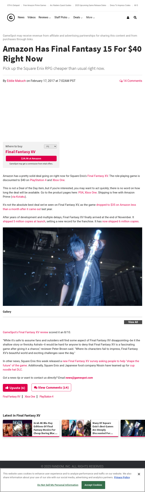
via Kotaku (18, 196)
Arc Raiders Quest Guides (60, 5)
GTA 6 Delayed (13, 5)
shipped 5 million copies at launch (24, 221)
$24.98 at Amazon (31, 158)
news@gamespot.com (79, 377)
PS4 (80, 192)
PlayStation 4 (38, 180)
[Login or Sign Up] (128, 17)
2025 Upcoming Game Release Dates (90, 5)
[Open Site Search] (135, 17)
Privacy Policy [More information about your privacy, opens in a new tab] (122, 477)
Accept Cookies (93, 485)
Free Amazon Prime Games (34, 5)
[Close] (139, 474)
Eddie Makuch (17, 81)
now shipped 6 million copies (120, 221)
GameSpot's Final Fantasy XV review (25, 332)
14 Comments (131, 81)
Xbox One (58, 180)
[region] (72, 480)
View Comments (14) (51, 387)
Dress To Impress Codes (120, 5)
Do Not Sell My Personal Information (57, 485)
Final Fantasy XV (20, 151)
